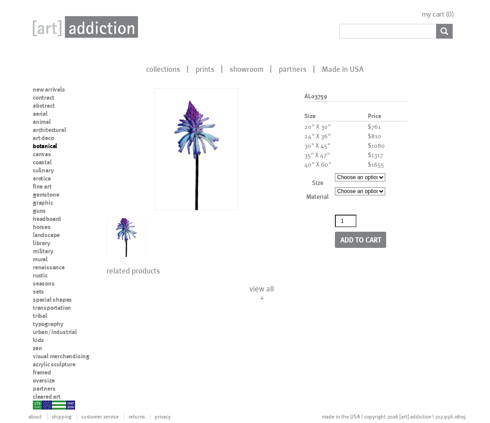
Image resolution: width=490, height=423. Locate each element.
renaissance (49, 267)
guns (39, 210)
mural (40, 259)
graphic (43, 202)
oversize (43, 380)
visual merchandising (61, 356)
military (43, 251)
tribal (40, 315)
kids (38, 340)
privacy (163, 416)
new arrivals (49, 89)
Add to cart (360, 239)
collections (163, 68)
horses (42, 226)
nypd (39, 404)
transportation (52, 307)
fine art (42, 186)
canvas (42, 154)
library (41, 243)
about (35, 416)
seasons (44, 283)
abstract (43, 105)
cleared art (47, 396)
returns (137, 416)
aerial (40, 113)
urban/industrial (55, 331)
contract (43, 97)
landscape (46, 234)
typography (48, 323)
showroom (246, 68)
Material (317, 196)
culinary (43, 170)
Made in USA (343, 68)
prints (205, 68)
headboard (47, 218)
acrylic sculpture (54, 364)
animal (42, 121)
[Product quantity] (345, 221)
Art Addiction (83, 27)
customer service (100, 416)
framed (42, 372)
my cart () (438, 14)
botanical (45, 146)
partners (293, 68)
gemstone (46, 194)
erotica (42, 178)
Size (317, 182)
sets (38, 291)
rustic (40, 275)
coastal (42, 162)
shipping (61, 416)
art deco (43, 137)
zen (37, 348)
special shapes (52, 299)
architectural (49, 129)
